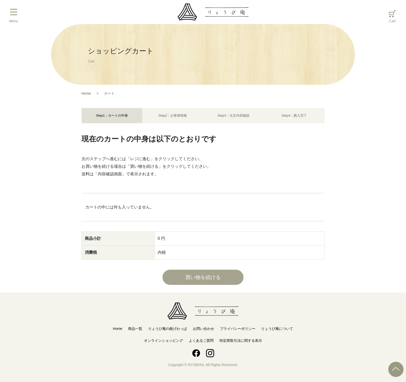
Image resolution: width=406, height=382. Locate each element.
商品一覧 (135, 329)
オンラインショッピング (163, 340)
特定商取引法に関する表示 (240, 340)
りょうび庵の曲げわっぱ (167, 329)
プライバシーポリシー (237, 329)
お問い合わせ (203, 329)
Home (117, 329)
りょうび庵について (277, 329)
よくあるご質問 (201, 340)
